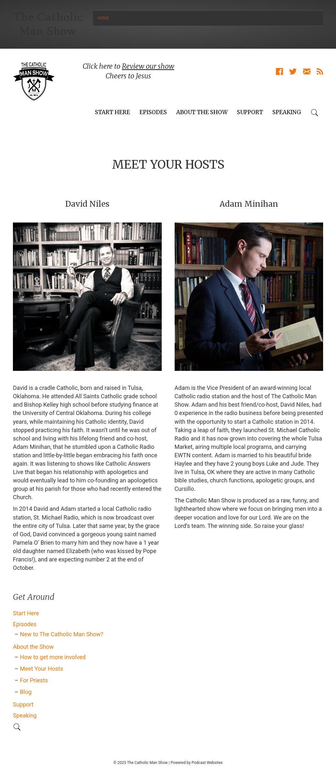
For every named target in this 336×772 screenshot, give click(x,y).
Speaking (286, 112)
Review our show (148, 66)
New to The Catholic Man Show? (61, 634)
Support (250, 112)
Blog (26, 691)
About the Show (202, 112)
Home (103, 18)
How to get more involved (53, 657)
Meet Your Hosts (41, 668)
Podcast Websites (207, 762)
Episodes (153, 112)
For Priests (34, 680)
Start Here (112, 112)
